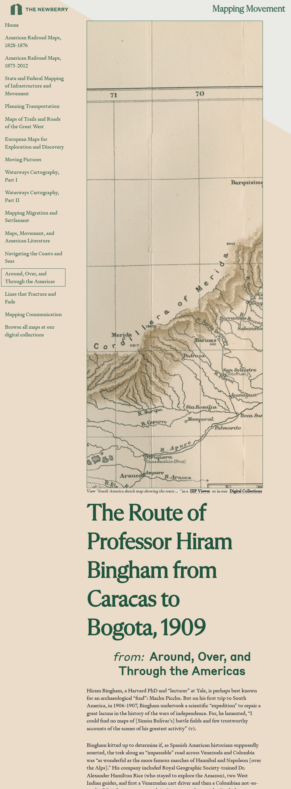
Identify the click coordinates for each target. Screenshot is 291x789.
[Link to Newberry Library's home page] (39, 9)
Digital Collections (246, 491)
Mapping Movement (248, 9)
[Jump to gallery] (91, 483)
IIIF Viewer (200, 491)
